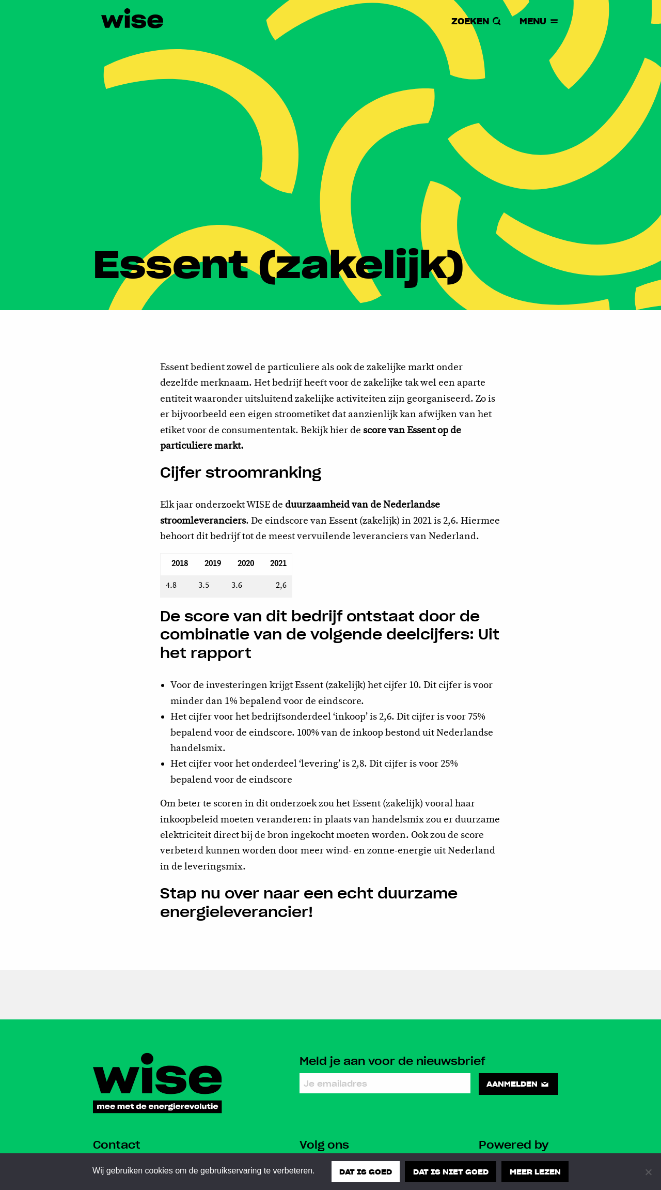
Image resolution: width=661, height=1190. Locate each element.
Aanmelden (518, 1083)
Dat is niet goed (451, 1171)
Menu (540, 20)
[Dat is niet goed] (648, 1172)
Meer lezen (535, 1171)
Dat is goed (365, 1171)
